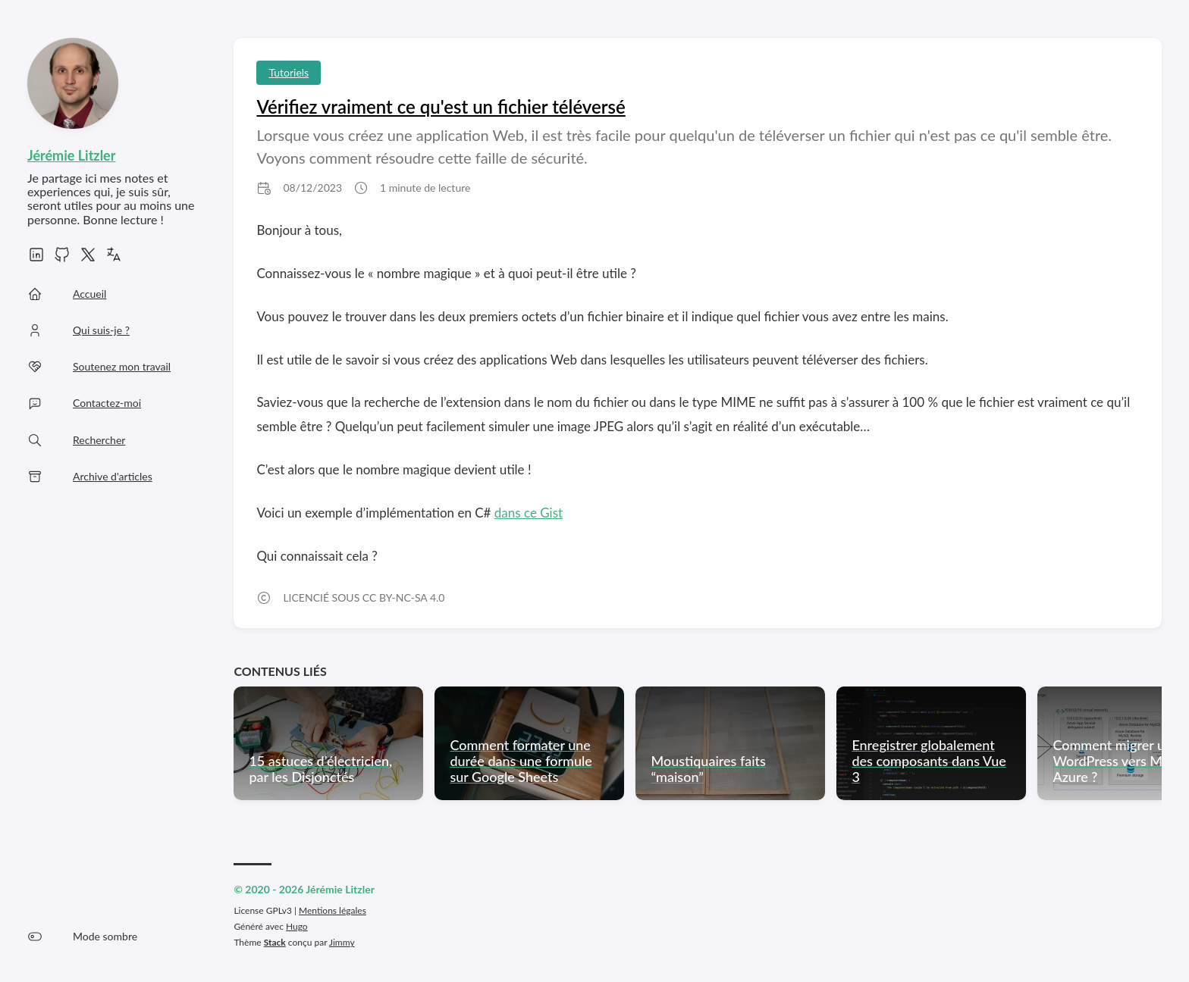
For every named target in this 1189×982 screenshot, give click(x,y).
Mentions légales (332, 910)
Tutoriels (288, 72)
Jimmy (342, 942)
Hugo (297, 926)
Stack (275, 942)
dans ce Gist (528, 513)
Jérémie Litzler (71, 155)
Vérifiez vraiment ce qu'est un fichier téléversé (440, 106)
